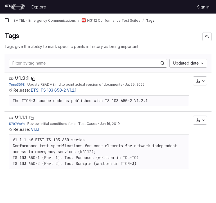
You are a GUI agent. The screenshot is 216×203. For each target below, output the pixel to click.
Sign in (203, 7)
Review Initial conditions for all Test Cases (62, 124)
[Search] (162, 63)
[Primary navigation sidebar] (6, 20)
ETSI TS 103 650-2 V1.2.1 (53, 90)
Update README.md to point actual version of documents (74, 84)
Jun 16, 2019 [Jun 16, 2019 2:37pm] (110, 124)
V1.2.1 (22, 78)
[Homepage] (15, 6)
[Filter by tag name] (83, 63)
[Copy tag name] (33, 78)
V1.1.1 (21, 117)
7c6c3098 (17, 84)
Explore (39, 7)
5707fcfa (17, 124)
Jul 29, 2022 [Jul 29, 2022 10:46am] (135, 84)
